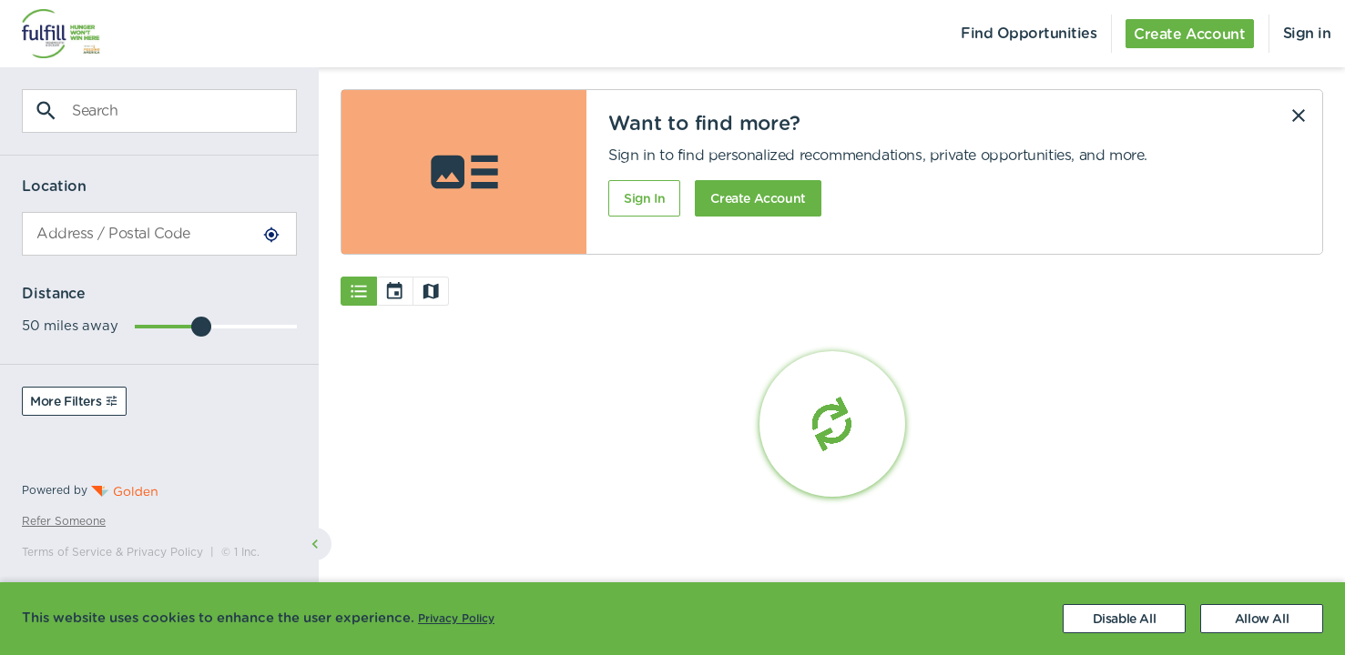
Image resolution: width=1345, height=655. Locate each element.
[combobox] (159, 234)
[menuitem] (50, 33)
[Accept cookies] (1261, 618)
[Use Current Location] (271, 235)
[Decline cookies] (1124, 618)
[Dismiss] (1298, 115)
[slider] (201, 327)
